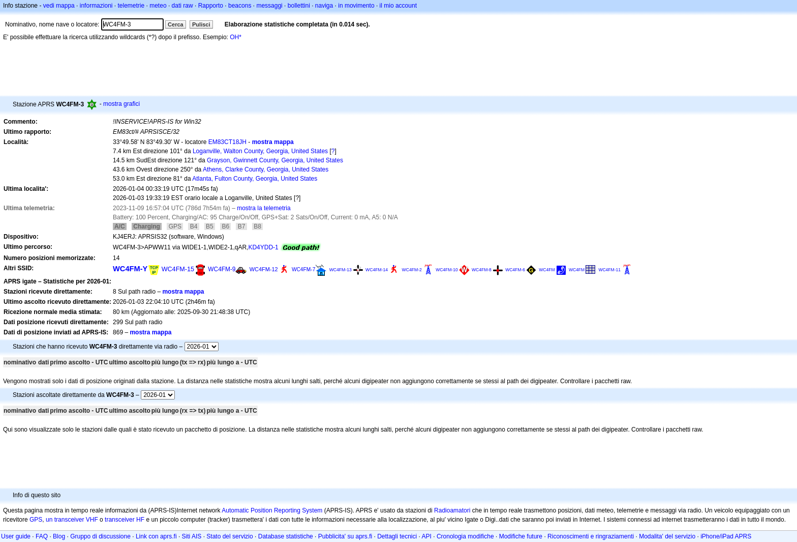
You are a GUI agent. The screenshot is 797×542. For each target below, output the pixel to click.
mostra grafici (121, 103)
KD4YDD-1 (263, 247)
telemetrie (131, 5)
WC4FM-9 (221, 269)
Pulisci (201, 24)
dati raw (182, 5)
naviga (324, 5)
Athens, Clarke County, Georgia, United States (265, 169)
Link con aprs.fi (156, 536)
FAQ (42, 536)
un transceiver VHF (72, 519)
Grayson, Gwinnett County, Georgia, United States (275, 160)
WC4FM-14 (376, 269)
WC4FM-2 (412, 269)
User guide (15, 536)
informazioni (96, 5)
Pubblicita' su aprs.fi (345, 536)
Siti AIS (192, 536)
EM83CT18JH (227, 142)
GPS (35, 519)
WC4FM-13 (340, 269)
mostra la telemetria (263, 208)
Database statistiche (285, 536)
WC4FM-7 (303, 269)
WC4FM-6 (515, 269)
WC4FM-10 (447, 269)
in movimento (356, 5)
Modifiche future (520, 536)
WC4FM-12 (264, 269)
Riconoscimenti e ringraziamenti (590, 536)
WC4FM (547, 269)
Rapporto (210, 5)
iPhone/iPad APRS (725, 536)
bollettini (299, 5)
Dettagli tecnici (397, 536)
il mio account (398, 5)
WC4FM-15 (178, 269)
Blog (59, 536)
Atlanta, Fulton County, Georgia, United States (254, 178)
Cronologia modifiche (465, 536)
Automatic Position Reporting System (272, 510)
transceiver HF (124, 519)
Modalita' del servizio (667, 536)
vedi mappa (59, 5)
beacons (239, 5)
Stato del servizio (229, 536)
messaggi (269, 5)
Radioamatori (452, 510)
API (427, 536)
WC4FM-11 (609, 269)
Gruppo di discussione (100, 536)
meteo (157, 5)
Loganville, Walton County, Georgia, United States (260, 151)
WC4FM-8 (482, 269)
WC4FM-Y (130, 269)
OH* (235, 37)
